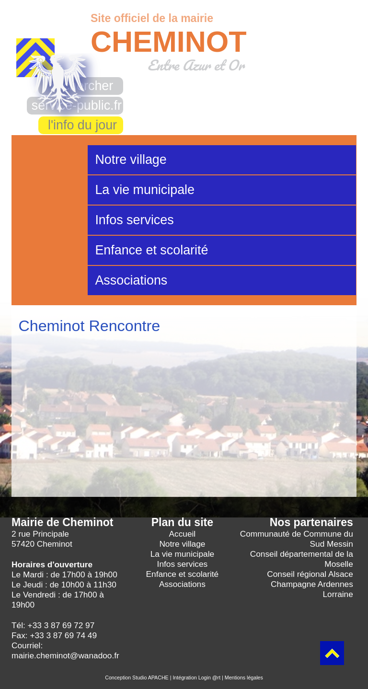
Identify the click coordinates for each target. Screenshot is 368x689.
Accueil (182, 534)
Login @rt (209, 677)
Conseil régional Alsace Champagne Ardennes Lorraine (310, 584)
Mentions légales (244, 677)
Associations (131, 280)
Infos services (134, 220)
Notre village (130, 159)
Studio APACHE (150, 677)
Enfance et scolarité (151, 250)
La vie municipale (145, 190)
